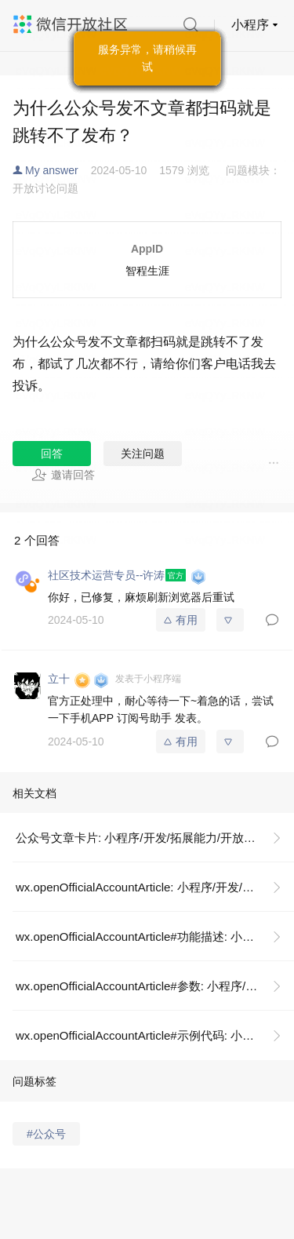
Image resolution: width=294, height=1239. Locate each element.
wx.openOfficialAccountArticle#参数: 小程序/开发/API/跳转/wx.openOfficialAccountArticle (155, 986)
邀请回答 (63, 474)
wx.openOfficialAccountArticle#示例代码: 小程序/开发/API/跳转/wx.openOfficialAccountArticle (155, 1035)
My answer (51, 170)
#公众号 (46, 1134)
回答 (52, 453)
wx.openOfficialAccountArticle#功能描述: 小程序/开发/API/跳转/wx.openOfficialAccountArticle (155, 936)
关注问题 (143, 453)
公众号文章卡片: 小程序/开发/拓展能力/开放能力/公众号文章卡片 (155, 837)
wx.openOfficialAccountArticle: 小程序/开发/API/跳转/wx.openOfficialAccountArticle (155, 887)
